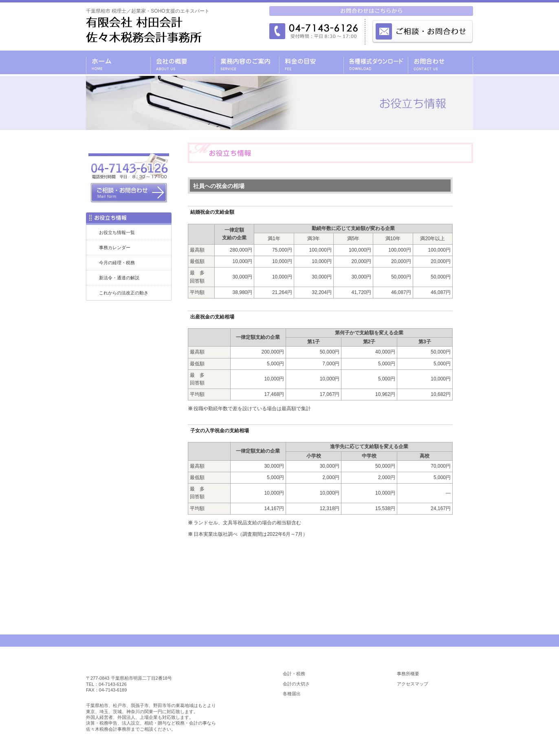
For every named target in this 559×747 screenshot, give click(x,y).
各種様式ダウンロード (375, 62)
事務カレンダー (114, 247)
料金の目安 (311, 62)
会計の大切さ (296, 683)
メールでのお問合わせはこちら (422, 31)
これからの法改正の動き (123, 292)
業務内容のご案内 (247, 62)
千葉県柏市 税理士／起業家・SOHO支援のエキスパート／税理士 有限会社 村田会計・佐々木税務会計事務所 (144, 30)
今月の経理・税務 (117, 262)
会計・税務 (294, 673)
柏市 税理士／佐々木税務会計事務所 (137, 665)
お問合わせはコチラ (330, 573)
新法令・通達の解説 (119, 277)
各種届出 (292, 693)
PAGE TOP (450, 640)
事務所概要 (408, 673)
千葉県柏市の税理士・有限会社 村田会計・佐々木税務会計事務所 (118, 62)
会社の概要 (182, 62)
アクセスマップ (412, 683)
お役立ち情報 (430, 716)
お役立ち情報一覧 (117, 232)
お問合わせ (440, 62)
